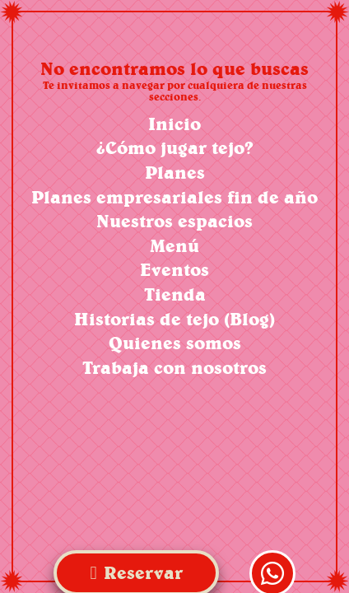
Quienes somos (175, 343)
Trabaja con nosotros (174, 368)
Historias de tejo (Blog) (174, 319)
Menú (174, 246)
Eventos (174, 270)
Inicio (174, 124)
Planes (175, 172)
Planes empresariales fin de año (174, 197)
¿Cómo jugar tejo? (175, 148)
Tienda (175, 294)
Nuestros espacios (174, 221)
